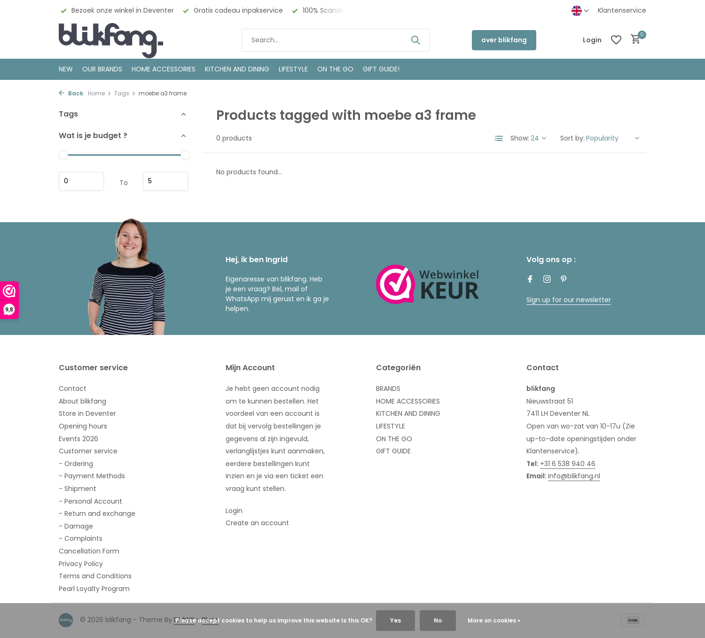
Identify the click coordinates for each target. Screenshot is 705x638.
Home (99, 93)
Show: (519, 138)
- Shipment (77, 488)
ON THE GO (335, 69)
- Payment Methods (92, 476)
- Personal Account (90, 501)
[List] (499, 138)
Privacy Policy (81, 563)
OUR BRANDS (102, 69)
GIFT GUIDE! (381, 69)
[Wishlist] (616, 40)
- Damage (76, 526)
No (438, 620)
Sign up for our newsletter (568, 299)
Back (71, 93)
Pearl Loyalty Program (94, 588)
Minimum (81, 181)
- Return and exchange (97, 513)
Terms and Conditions (95, 576)
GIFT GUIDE (393, 451)
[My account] (592, 40)
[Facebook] (530, 280)
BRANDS (388, 388)
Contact (72, 388)
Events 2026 (78, 438)
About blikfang (82, 401)
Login (234, 510)
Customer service (88, 451)
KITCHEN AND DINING (237, 69)
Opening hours (83, 426)
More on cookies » (494, 620)
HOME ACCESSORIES (164, 69)
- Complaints (80, 538)
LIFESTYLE (390, 426)
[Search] (336, 40)
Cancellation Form (89, 551)
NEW (66, 69)
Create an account (257, 523)
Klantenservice (622, 10)
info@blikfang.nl (574, 476)
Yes (395, 620)
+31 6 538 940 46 (567, 463)
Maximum (165, 181)
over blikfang (504, 40)
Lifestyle (293, 69)
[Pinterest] (564, 280)
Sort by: (572, 138)
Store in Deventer (87, 413)
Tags (125, 93)
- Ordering (76, 463)
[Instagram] (547, 280)
